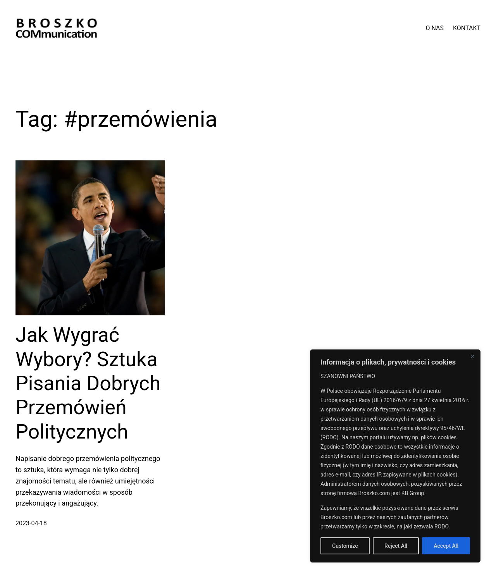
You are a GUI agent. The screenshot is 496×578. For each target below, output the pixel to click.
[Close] (472, 356)
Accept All (446, 546)
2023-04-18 (31, 523)
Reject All (395, 546)
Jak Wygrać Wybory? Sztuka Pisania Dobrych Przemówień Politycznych (88, 383)
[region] (395, 456)
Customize (345, 546)
